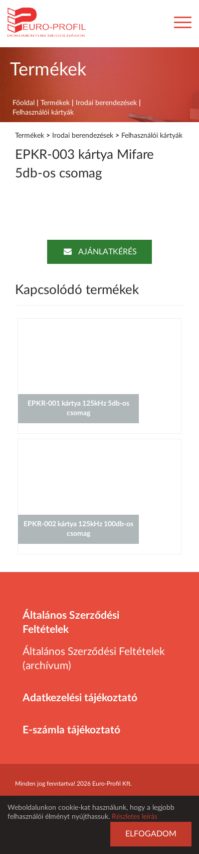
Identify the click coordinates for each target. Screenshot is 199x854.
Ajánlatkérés (99, 252)
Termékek (55, 103)
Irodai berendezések (106, 103)
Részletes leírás (134, 816)
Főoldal (24, 103)
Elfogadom (150, 834)
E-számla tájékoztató (71, 730)
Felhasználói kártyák (43, 112)
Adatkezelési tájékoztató (80, 698)
